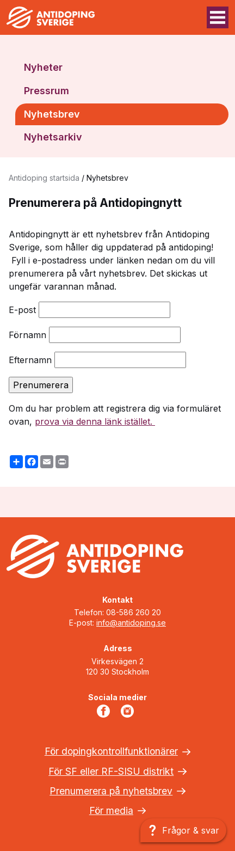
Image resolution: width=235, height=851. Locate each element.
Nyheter (43, 67)
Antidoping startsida (44, 177)
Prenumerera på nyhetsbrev (111, 791)
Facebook (105, 711)
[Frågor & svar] (183, 830)
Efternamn (30, 359)
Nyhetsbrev (52, 114)
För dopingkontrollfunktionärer (111, 751)
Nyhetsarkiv (53, 137)
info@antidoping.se (131, 622)
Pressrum (46, 90)
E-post (22, 309)
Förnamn (27, 334)
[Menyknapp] (217, 17)
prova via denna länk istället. (95, 421)
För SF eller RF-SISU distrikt (111, 771)
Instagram (129, 711)
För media (111, 810)
